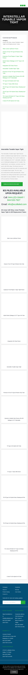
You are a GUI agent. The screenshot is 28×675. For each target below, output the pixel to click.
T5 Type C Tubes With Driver (10, 84)
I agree (14, 671)
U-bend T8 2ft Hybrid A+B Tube (11, 100)
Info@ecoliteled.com (8, 618)
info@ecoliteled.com (17, 204)
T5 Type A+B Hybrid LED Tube (11, 80)
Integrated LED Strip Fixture (10, 65)
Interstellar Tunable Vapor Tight (11, 68)
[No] (26, 669)
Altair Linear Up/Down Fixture (10, 48)
